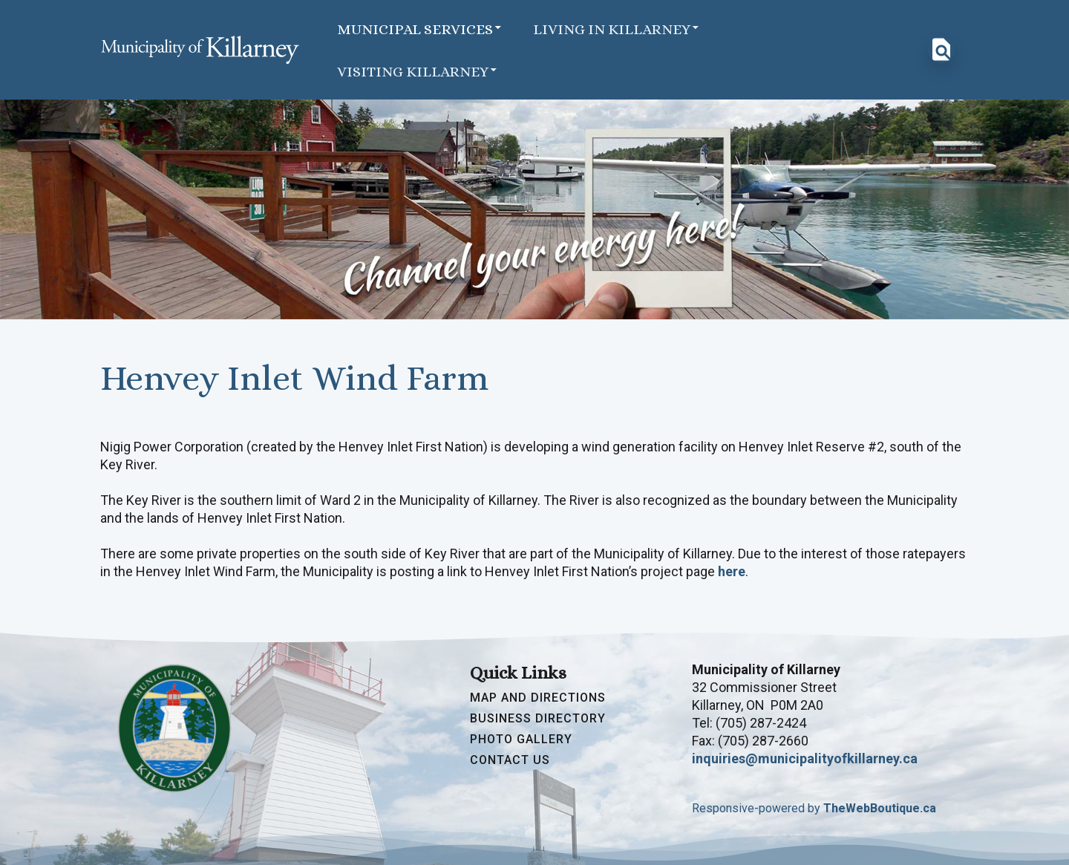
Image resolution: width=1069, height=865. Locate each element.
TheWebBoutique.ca (879, 808)
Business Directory (538, 718)
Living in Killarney (617, 28)
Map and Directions (538, 698)
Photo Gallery (521, 739)
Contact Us (510, 760)
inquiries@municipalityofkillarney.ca (805, 758)
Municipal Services (420, 28)
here (731, 571)
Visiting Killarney (418, 70)
